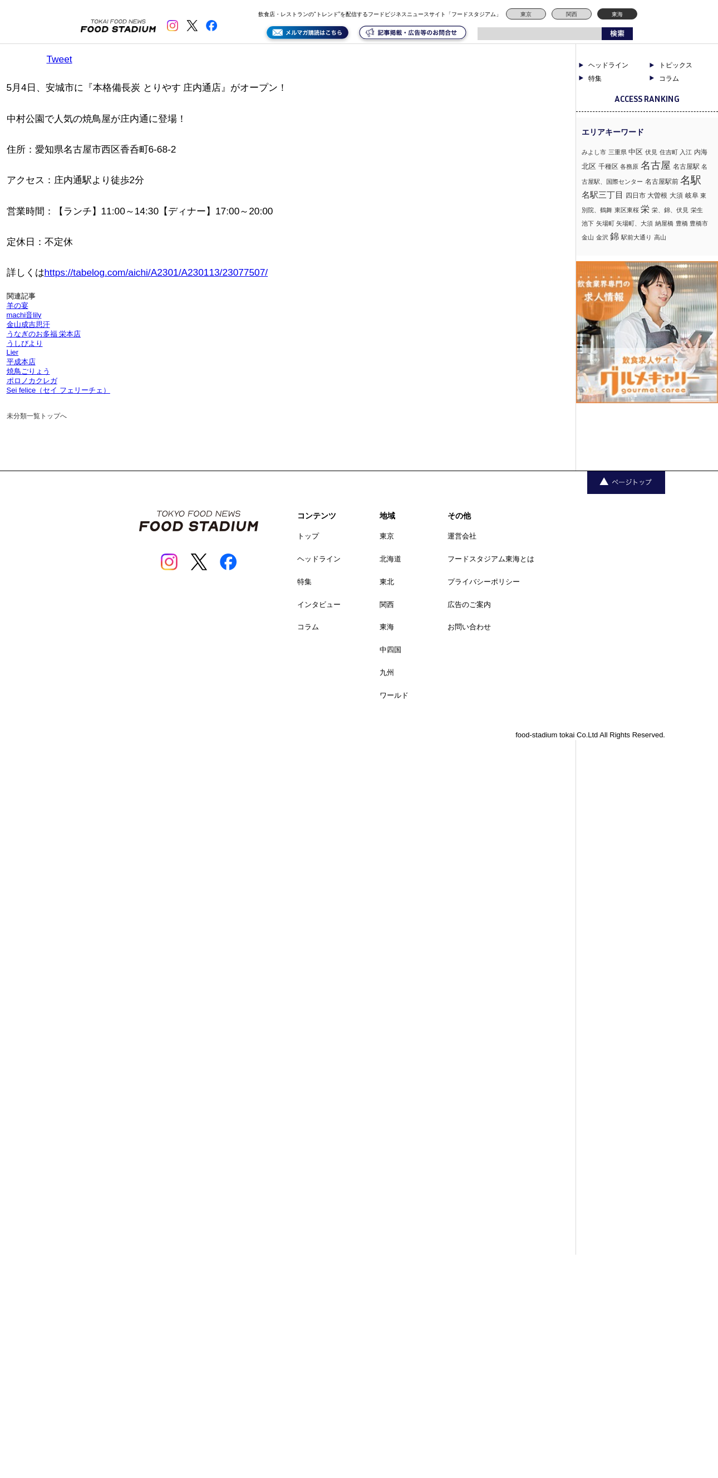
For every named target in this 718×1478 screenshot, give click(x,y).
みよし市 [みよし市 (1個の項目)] (594, 152)
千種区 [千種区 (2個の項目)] (608, 166)
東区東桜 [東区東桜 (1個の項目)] (626, 210)
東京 (526, 14)
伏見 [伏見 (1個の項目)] (651, 152)
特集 (595, 78)
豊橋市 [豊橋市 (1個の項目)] (699, 223)
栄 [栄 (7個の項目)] (645, 209)
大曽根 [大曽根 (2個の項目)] (657, 195)
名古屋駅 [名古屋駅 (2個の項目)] (686, 166)
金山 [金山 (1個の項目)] (588, 237)
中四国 (390, 649)
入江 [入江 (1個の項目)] (686, 152)
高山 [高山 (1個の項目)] (660, 237)
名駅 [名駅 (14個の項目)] (690, 180)
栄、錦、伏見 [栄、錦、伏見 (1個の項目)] (670, 210)
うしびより (25, 343)
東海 (617, 14)
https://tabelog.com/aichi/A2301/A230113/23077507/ (156, 272)
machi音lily (24, 315)
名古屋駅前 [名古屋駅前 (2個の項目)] (661, 181)
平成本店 (21, 362)
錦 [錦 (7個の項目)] (614, 236)
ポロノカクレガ (32, 380)
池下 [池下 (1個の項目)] (588, 223)
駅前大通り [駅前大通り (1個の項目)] (636, 237)
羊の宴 (17, 305)
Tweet (59, 59)
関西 (571, 14)
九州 (387, 672)
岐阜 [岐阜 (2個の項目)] (692, 195)
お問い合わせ (469, 627)
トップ (308, 536)
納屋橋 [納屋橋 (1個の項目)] (664, 223)
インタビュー (319, 604)
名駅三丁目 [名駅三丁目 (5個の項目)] (602, 194)
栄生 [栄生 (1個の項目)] (697, 210)
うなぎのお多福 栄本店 (44, 334)
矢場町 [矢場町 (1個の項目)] (605, 223)
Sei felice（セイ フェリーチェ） (58, 390)
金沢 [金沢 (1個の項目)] (602, 237)
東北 (387, 582)
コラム (669, 78)
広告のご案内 (469, 604)
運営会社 (461, 536)
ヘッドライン (608, 65)
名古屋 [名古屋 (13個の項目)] (656, 165)
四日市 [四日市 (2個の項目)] (636, 195)
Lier (13, 352)
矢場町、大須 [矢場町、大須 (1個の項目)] (634, 223)
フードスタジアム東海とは (490, 559)
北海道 (390, 559)
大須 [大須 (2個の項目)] (676, 195)
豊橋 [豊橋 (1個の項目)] (682, 223)
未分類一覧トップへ (37, 416)
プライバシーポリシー (483, 582)
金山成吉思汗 (28, 324)
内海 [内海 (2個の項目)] (700, 152)
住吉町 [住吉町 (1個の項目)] (669, 152)
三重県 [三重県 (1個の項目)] (617, 152)
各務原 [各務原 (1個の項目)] (629, 166)
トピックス (675, 65)
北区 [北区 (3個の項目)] (589, 166)
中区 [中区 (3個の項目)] (635, 152)
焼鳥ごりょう (28, 371)
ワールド (394, 695)
